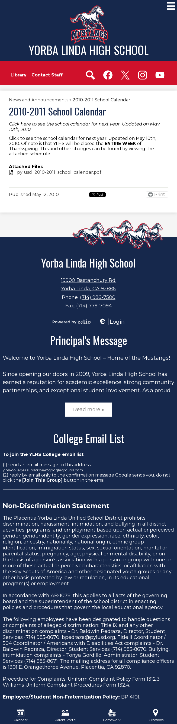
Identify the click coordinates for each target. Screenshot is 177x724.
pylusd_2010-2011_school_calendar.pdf (59, 172)
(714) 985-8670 (41, 637)
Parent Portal (65, 715)
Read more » (88, 410)
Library (19, 75)
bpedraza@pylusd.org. (89, 637)
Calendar (21, 715)
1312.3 (153, 679)
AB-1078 (60, 595)
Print (159, 194)
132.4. (124, 685)
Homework (112, 715)
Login (112, 321)
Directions (155, 715)
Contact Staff (47, 75)
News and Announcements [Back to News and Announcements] (38, 99)
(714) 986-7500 (97, 297)
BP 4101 (130, 697)
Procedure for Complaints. (34, 679)
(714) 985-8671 (41, 661)
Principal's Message (88, 340)
